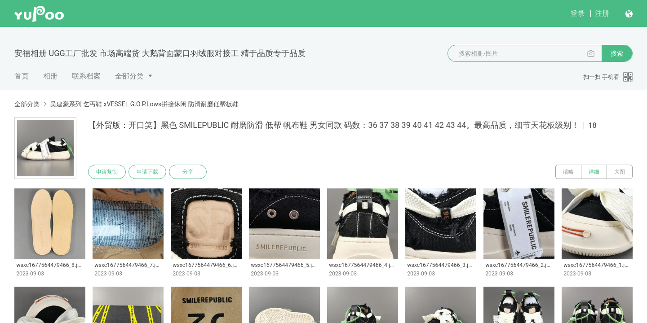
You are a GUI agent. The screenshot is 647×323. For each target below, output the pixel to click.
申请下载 (147, 172)
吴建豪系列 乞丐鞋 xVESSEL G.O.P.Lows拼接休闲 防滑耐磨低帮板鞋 (144, 104)
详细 (594, 172)
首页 (21, 76)
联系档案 (86, 76)
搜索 (617, 53)
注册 (602, 13)
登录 (577, 13)
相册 (50, 76)
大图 (619, 172)
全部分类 (129, 76)
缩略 (568, 172)
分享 (187, 172)
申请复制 (107, 172)
